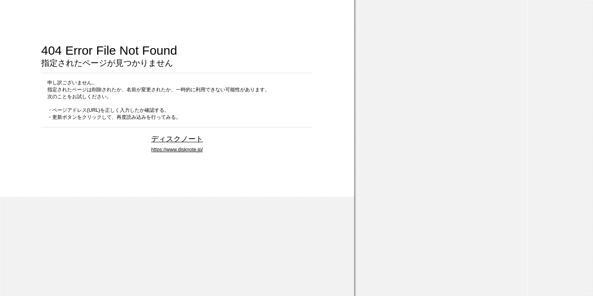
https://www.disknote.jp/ (177, 150)
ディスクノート (177, 138)
